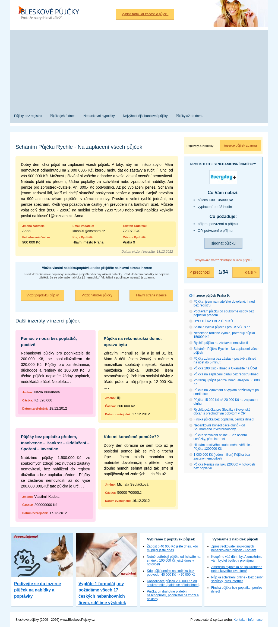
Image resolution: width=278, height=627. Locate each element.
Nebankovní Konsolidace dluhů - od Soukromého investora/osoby (219, 427)
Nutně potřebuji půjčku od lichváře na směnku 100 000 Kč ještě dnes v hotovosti (173, 560)
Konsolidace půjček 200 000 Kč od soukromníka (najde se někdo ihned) (173, 583)
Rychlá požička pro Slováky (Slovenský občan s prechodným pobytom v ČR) (222, 411)
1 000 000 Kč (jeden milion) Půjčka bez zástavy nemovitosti (222, 456)
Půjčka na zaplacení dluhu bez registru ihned (226, 374)
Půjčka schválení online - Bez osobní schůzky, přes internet (220, 437)
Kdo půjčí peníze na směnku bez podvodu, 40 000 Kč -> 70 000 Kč (171, 573)
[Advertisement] (139, 68)
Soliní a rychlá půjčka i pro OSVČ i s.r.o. (222, 327)
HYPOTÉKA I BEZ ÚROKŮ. (214, 321)
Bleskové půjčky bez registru (50, 13)
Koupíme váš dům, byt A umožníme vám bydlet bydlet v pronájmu (237, 558)
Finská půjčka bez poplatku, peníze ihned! (224, 419)
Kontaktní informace (248, 620)
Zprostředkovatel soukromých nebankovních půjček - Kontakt (233, 548)
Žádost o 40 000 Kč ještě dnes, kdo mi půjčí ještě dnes (172, 548)
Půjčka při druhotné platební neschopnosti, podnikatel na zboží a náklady (173, 595)
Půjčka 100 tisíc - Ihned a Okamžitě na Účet (225, 368)
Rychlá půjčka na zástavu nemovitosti (221, 343)
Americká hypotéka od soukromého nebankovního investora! (236, 569)
